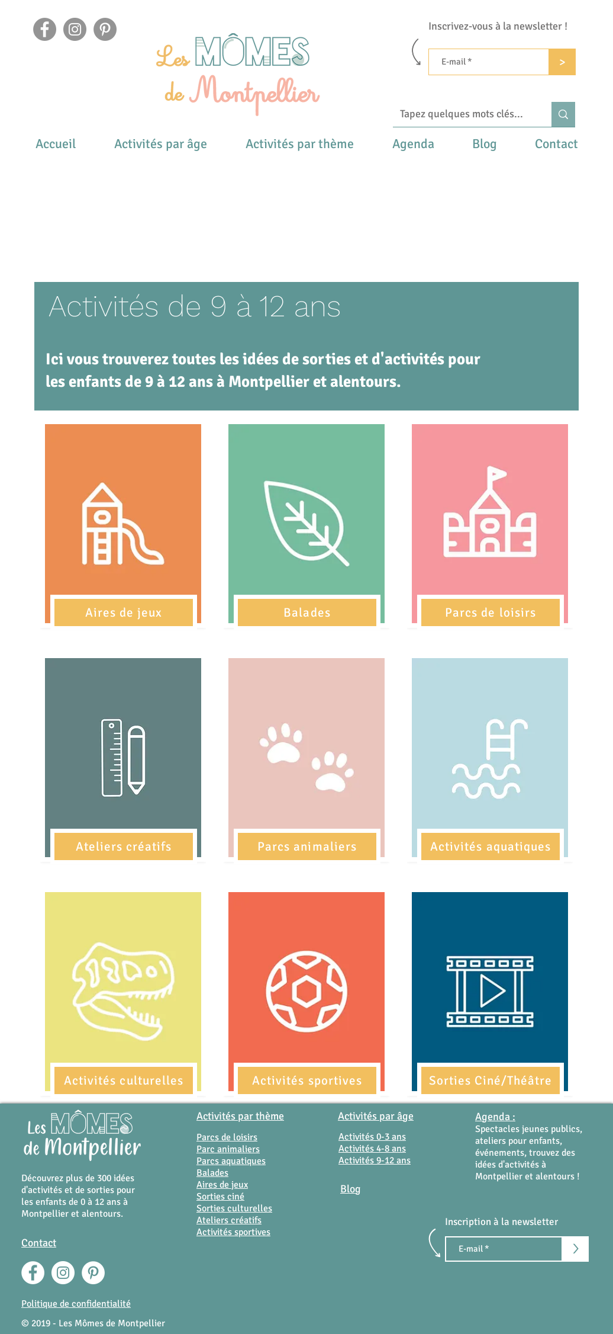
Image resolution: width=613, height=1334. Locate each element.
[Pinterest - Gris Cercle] (105, 29)
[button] (160, 143)
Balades (212, 1173)
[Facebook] (44, 29)
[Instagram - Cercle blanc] (63, 1272)
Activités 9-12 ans (374, 1160)
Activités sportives (233, 1232)
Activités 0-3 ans (372, 1137)
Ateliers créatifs (229, 1220)
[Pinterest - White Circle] (93, 1272)
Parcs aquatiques (231, 1161)
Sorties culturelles (234, 1208)
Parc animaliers (228, 1149)
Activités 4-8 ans (372, 1149)
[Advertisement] (306, 189)
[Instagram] (74, 29)
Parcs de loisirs (226, 1137)
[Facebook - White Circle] (32, 1272)
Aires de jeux (222, 1185)
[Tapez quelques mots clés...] (463, 114)
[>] (562, 62)
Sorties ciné (220, 1196)
